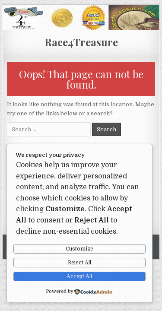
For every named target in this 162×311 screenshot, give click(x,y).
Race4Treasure (81, 42)
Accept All (79, 276)
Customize (79, 249)
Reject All (79, 263)
